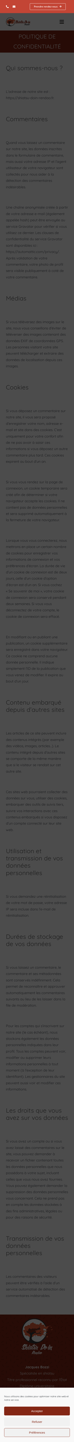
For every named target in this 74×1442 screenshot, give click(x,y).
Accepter (37, 1411)
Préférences (37, 1432)
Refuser (37, 1421)
